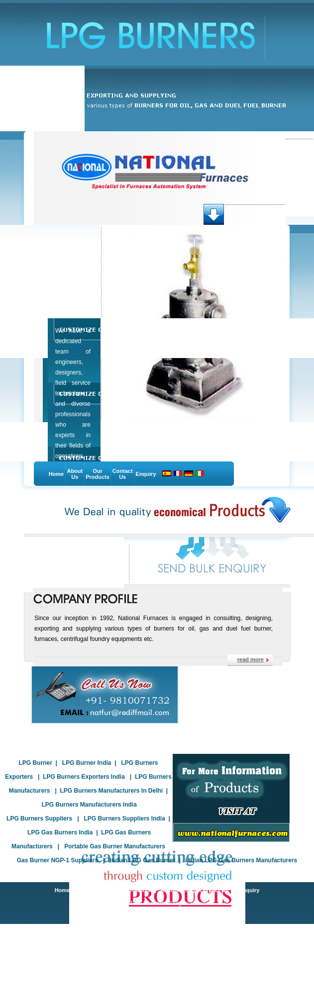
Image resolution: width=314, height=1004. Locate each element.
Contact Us (122, 474)
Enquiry (146, 474)
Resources (175, 890)
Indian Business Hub (172, 911)
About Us (75, 474)
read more (250, 659)
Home (56, 474)
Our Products (97, 474)
